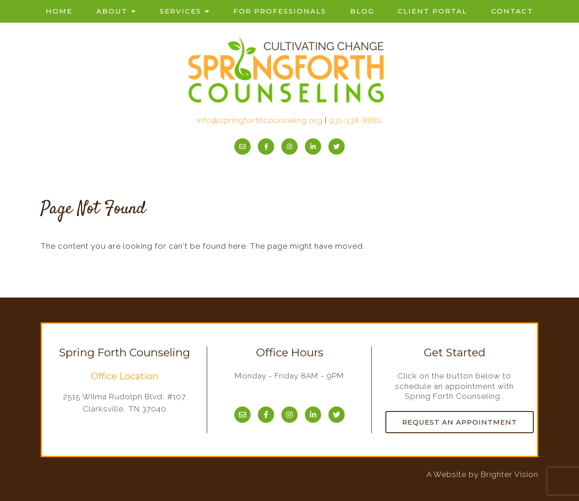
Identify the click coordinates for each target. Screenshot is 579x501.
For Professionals (279, 11)
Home (59, 11)
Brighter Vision (509, 474)
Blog (362, 11)
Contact (512, 11)
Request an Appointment (459, 422)
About (112, 11)
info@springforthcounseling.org (260, 120)
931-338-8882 (355, 120)
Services (180, 11)
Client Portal (432, 11)
